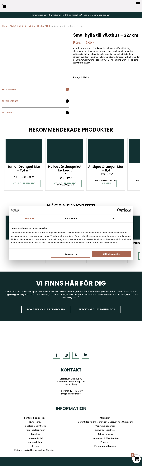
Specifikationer (10, 101)
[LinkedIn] (85, 355)
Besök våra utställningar (97, 309)
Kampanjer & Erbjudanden (105, 437)
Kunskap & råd (35, 437)
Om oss (35, 446)
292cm (76, 62)
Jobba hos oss (105, 433)
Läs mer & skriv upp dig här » (97, 14)
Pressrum (105, 441)
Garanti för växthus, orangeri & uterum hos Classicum (105, 421)
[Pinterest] (75, 355)
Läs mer (106, 183)
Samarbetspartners (105, 429)
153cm (87, 62)
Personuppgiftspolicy (105, 446)
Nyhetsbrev (35, 421)
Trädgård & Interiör (18, 26)
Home (5, 26)
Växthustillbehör (36, 26)
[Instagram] (66, 355)
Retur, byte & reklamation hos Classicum (35, 450)
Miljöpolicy (105, 417)
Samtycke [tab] (29, 218)
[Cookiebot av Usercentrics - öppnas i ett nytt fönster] (119, 210)
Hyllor (49, 26)
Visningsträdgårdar (105, 425)
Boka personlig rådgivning (46, 309)
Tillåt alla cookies (111, 254)
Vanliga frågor (35, 441)
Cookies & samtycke (35, 425)
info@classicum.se (71, 393)
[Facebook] (56, 355)
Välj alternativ (24, 183)
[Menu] (138, 3)
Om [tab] (112, 218)
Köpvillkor (35, 433)
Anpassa (71, 254)
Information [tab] (71, 218)
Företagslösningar (35, 429)
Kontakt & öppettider (35, 417)
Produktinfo (9, 89)
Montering (8, 113)
